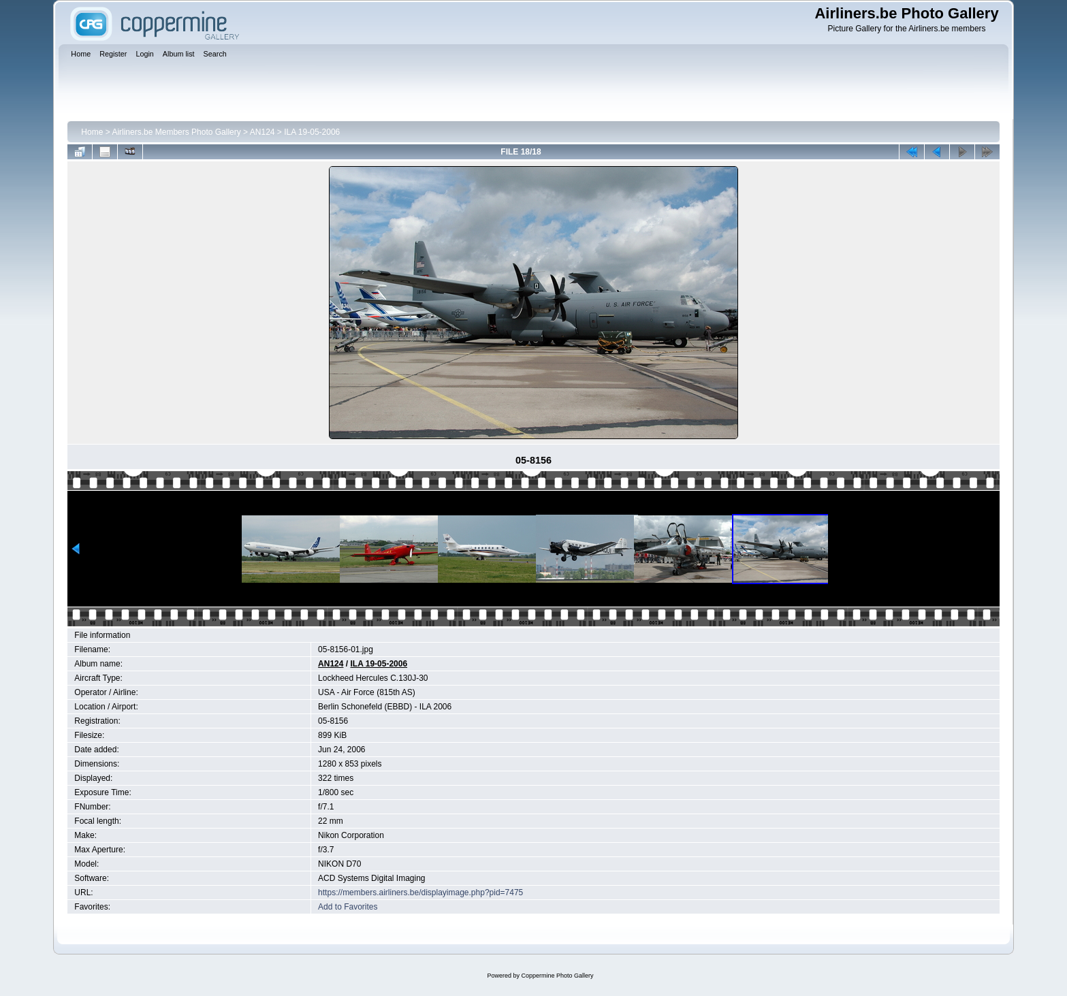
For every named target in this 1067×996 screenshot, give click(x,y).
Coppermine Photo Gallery (557, 975)
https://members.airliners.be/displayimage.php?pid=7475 (420, 892)
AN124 (262, 132)
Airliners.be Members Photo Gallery (176, 132)
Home (92, 132)
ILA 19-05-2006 (312, 132)
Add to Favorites (347, 907)
